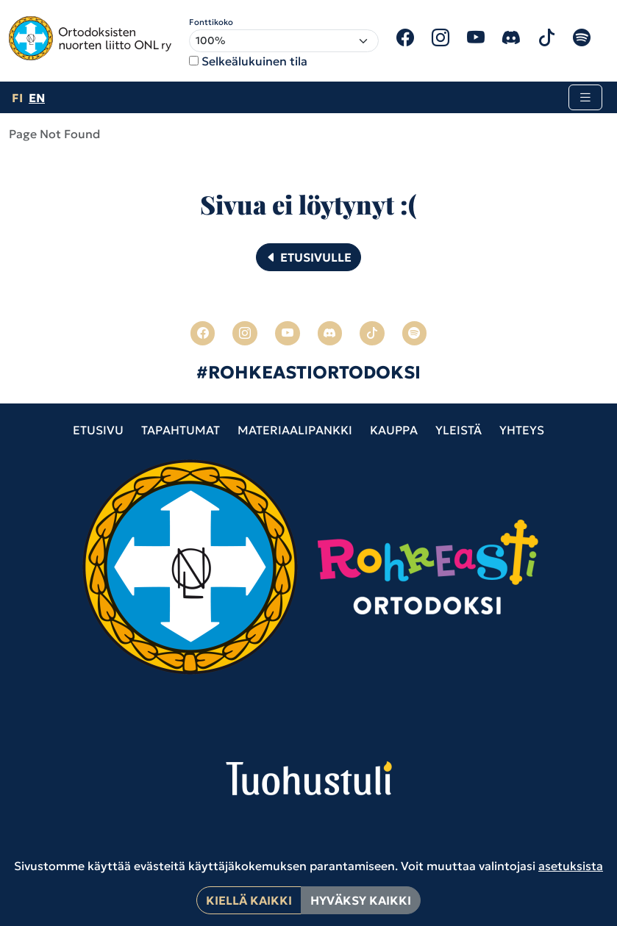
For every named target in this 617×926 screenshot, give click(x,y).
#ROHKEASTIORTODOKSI (308, 373)
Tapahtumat (180, 430)
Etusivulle (308, 257)
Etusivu (98, 430)
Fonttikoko (211, 22)
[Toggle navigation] (585, 97)
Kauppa (394, 430)
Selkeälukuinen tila (254, 61)
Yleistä (458, 430)
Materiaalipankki (295, 430)
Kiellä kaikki (249, 900)
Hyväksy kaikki (360, 900)
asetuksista (570, 865)
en (37, 97)
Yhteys (521, 430)
